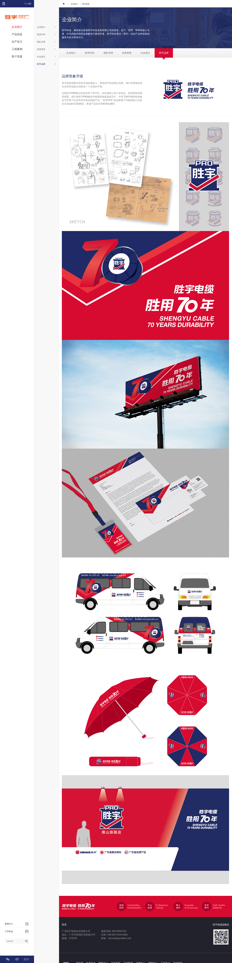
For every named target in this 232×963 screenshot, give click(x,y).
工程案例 (17, 49)
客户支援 (17, 56)
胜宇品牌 (46, 64)
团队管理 (46, 42)
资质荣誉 (46, 49)
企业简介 (17, 26)
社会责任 (46, 56)
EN (29, 4)
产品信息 (17, 34)
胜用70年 (46, 34)
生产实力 (17, 41)
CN (25, 4)
